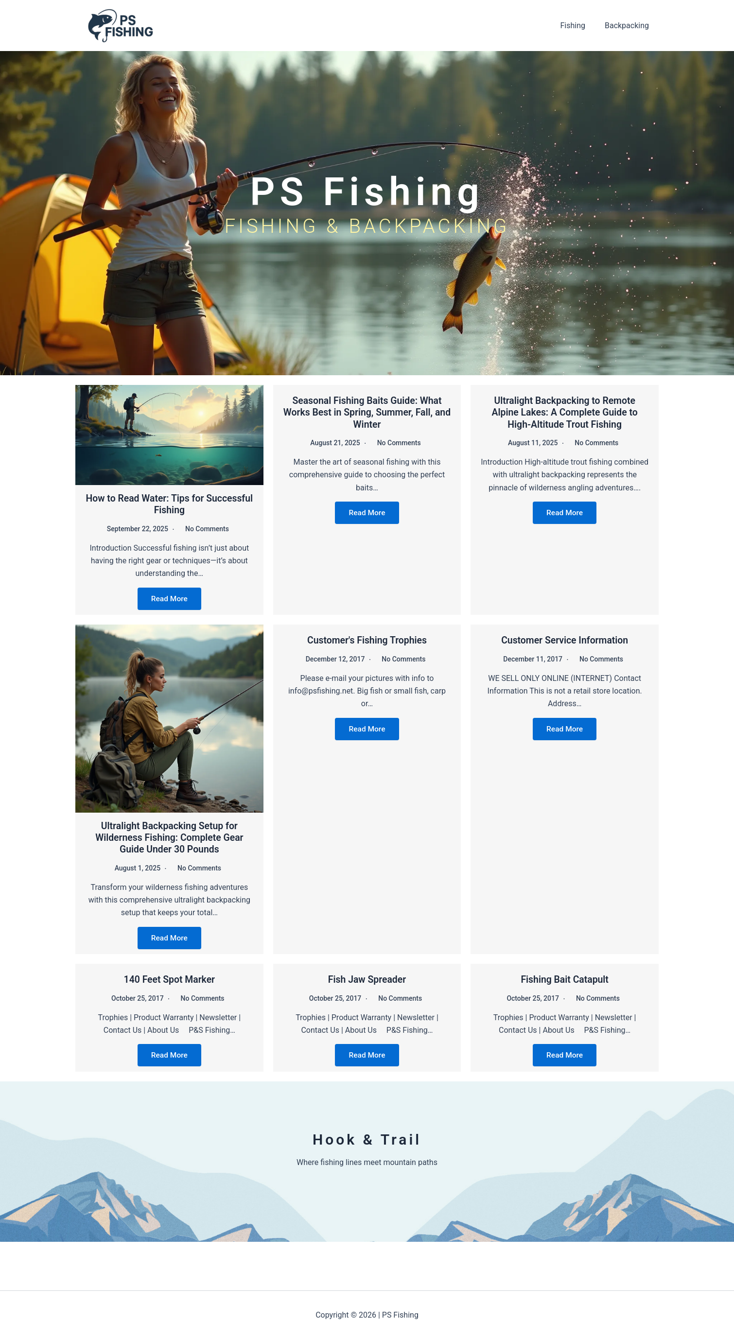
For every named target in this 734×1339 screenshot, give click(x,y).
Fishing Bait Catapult (565, 979)
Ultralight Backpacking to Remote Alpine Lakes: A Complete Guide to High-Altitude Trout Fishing (564, 412)
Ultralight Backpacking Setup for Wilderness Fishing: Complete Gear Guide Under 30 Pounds (169, 836)
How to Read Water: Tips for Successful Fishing (169, 504)
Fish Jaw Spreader (367, 979)
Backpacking (629, 25)
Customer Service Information (564, 640)
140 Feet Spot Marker (169, 979)
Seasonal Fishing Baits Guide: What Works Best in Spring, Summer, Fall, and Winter (367, 412)
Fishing (578, 25)
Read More (169, 598)
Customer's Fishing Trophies (367, 640)
